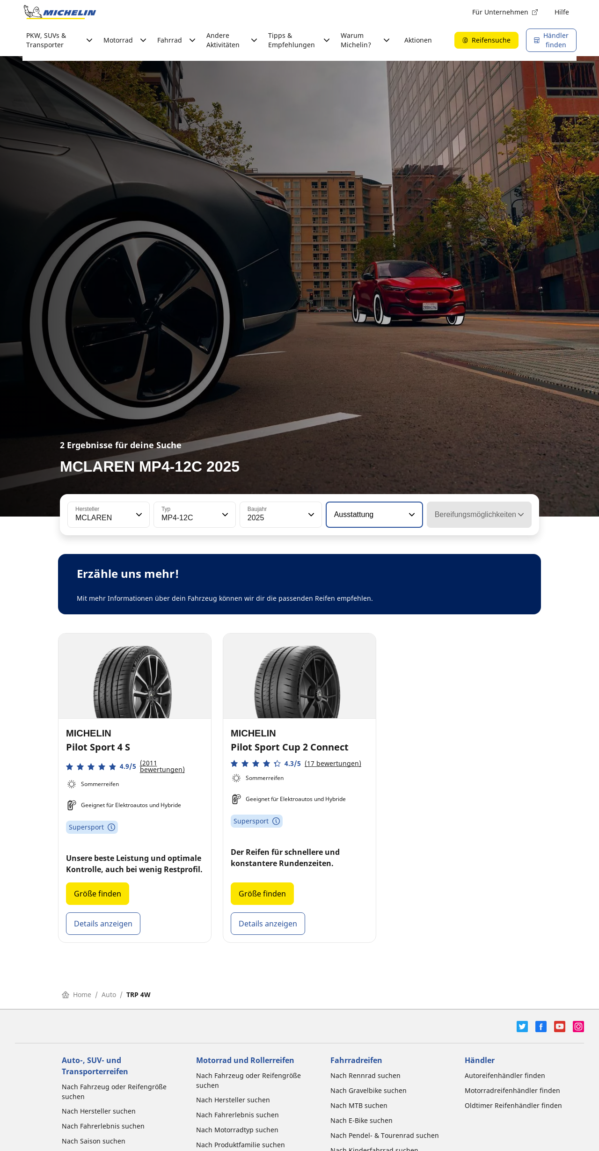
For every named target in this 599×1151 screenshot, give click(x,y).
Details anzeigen (103, 923)
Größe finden (97, 894)
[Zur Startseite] (59, 12)
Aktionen (418, 40)
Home (76, 994)
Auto (109, 994)
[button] (138, 514)
